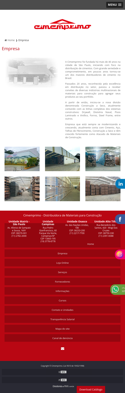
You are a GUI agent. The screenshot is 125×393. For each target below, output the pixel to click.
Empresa (62, 253)
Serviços (62, 272)
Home (90, 244)
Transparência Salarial (62, 319)
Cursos (62, 300)
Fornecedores (62, 281)
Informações (62, 291)
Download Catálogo (90, 389)
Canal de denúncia (62, 338)
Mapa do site (62, 328)
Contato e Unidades (62, 310)
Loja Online (62, 262)
